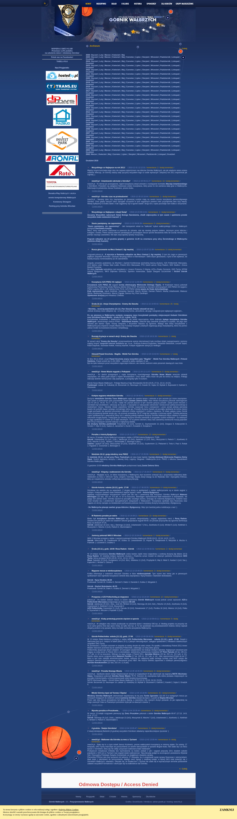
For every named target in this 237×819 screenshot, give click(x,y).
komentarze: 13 (158, 181)
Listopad (175, 57)
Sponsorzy (136, 797)
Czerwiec (130, 57)
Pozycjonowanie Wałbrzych (81, 802)
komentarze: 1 (155, 197)
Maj (123, 55)
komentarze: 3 (149, 571)
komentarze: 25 (166, 304)
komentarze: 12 (156, 597)
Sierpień (145, 57)
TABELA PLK (62, 61)
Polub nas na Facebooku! (62, 57)
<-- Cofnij (183, 49)
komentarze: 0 (161, 249)
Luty (101, 55)
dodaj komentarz (166, 168)
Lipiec (138, 57)
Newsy (78, 797)
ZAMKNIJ (227, 809)
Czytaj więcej (97, 191)
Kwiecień (116, 55)
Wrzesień (155, 57)
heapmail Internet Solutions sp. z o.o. (116, 343)
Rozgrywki (90, 797)
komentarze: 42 (154, 693)
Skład (102, 797)
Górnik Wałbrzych (56, 802)
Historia (124, 797)
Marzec (108, 55)
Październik (165, 57)
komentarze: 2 (152, 168)
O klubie (112, 797)
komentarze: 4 (156, 487)
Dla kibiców (150, 797)
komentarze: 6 (149, 223)
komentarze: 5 (166, 619)
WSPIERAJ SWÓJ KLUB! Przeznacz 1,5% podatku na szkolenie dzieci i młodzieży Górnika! (62, 51)
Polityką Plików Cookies (68, 809)
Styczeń (94, 55)
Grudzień (90, 59)
